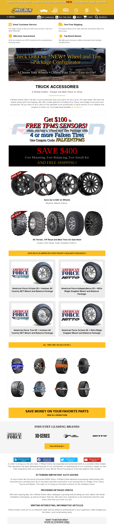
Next (104, 64)
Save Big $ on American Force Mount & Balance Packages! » (57, 253)
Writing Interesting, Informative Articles (57, 501)
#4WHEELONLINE (55, 520)
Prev (9, 64)
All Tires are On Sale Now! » (57, 345)
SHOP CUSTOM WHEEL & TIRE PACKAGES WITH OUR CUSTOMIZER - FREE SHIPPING (57, 2)
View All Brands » (57, 442)
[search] (100, 17)
